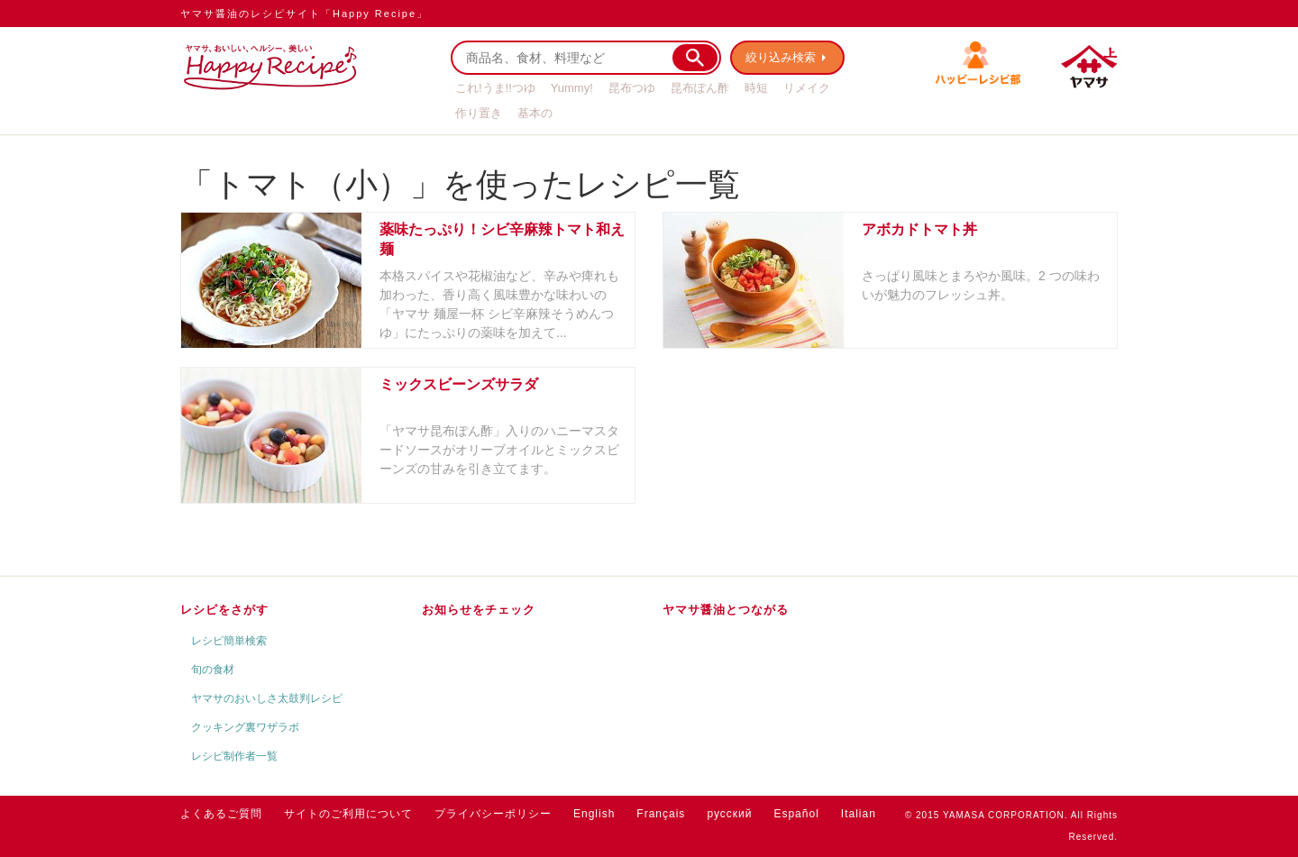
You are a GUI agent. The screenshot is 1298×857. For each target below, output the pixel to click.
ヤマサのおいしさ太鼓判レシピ (267, 698)
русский (729, 813)
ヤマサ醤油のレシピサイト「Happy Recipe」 (304, 13)
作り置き (478, 113)
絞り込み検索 (780, 57)
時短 (756, 88)
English (594, 813)
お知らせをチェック (478, 609)
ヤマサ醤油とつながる (726, 609)
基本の (535, 113)
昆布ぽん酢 (700, 88)
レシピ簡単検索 (229, 640)
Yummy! (572, 88)
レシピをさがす (224, 609)
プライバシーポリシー (493, 813)
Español (795, 813)
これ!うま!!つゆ (495, 88)
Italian (858, 813)
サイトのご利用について (348, 813)
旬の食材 (212, 669)
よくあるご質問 (221, 813)
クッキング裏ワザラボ (245, 727)
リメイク (806, 88)
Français (660, 813)
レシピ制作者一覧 (234, 756)
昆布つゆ (631, 88)
